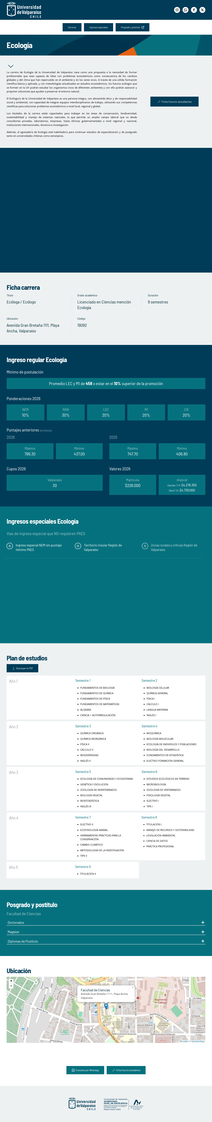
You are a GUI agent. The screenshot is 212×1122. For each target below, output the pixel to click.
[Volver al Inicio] (24, 10)
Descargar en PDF (16, 668)
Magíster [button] (106, 932)
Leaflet (184, 1041)
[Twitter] (202, 10)
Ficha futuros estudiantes (174, 101)
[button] (106, 1006)
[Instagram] (177, 10)
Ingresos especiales (98, 27)
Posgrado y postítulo (132, 27)
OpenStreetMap (198, 1041)
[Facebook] (194, 10)
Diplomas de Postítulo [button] (106, 941)
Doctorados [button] (106, 922)
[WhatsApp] (185, 10)
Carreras (72, 27)
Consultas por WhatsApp (85, 1070)
